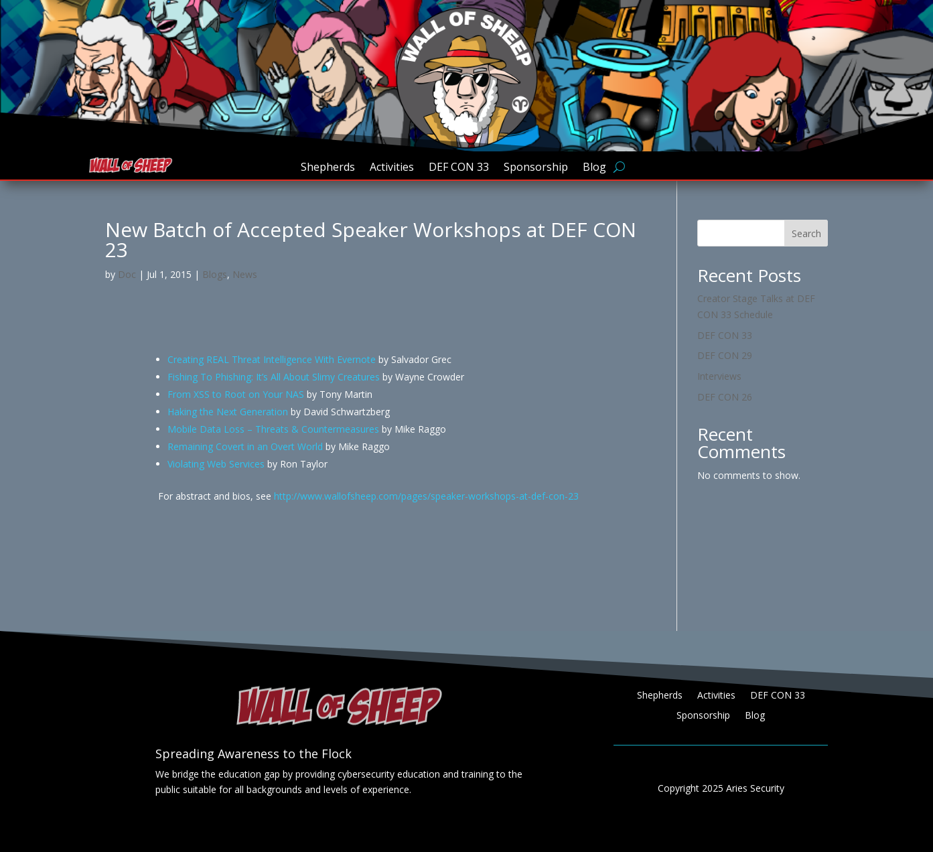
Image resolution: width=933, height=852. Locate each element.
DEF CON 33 (459, 168)
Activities (392, 168)
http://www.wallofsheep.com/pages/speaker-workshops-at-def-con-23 (426, 496)
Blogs (214, 274)
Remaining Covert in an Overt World (245, 446)
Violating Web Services (216, 463)
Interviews (719, 376)
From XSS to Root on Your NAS (235, 394)
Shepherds (328, 168)
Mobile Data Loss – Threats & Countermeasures (273, 429)
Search (806, 233)
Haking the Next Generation (227, 411)
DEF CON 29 (724, 355)
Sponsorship (536, 168)
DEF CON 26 (724, 396)
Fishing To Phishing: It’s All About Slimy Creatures (273, 376)
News (244, 274)
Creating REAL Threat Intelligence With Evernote (271, 359)
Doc (127, 274)
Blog (594, 168)
